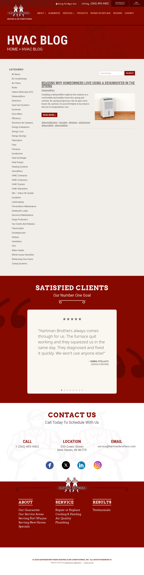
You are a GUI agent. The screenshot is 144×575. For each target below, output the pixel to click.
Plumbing (62, 522)
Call (84, 4)
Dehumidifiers (18, 96)
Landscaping (18, 202)
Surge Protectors (20, 219)
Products (82, 13)
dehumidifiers (61, 125)
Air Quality (63, 518)
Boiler (14, 87)
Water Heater (18, 250)
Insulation (16, 197)
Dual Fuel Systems (20, 105)
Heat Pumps (17, 162)
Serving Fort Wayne (32, 518)
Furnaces (16, 149)
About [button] (41, 13)
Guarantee (54, 13)
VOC (14, 246)
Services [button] (68, 13)
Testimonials (102, 510)
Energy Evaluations (20, 127)
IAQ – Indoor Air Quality (23, 193)
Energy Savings (19, 136)
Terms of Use (88, 563)
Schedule (120, 3)
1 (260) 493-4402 (27, 446)
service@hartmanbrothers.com (117, 446)
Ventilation (17, 241)
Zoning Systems (19, 263)
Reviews (117, 13)
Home (13, 49)
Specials (24, 526)
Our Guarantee (29, 510)
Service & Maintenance (22, 215)
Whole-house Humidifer (23, 254)
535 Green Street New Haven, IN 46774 (72, 448)
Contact (129, 13)
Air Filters (16, 83)
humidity (63, 122)
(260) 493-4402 (100, 3)
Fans (14, 144)
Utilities (15, 237)
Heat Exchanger (19, 158)
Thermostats (18, 228)
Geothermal (17, 153)
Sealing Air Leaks (20, 211)
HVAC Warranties (20, 188)
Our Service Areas (31, 514)
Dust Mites (17, 114)
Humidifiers (17, 171)
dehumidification (49, 122)
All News (16, 74)
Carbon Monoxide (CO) (22, 92)
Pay (136, 3)
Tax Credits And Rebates (23, 224)
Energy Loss (18, 131)
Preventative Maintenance (24, 206)
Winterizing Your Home (22, 259)
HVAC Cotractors (19, 180)
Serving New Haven (32, 522)
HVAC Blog (32, 49)
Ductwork (16, 109)
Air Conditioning (19, 78)
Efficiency (16, 118)
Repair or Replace (100, 13)
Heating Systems (20, 166)
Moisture (73, 122)
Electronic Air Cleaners (22, 123)
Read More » (49, 115)
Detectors (16, 100)
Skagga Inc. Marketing (73, 563)
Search (130, 73)
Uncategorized (18, 233)
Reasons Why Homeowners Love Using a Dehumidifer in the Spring (88, 84)
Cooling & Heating (68, 514)
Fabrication (17, 140)
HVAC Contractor (19, 175)
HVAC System (18, 184)
